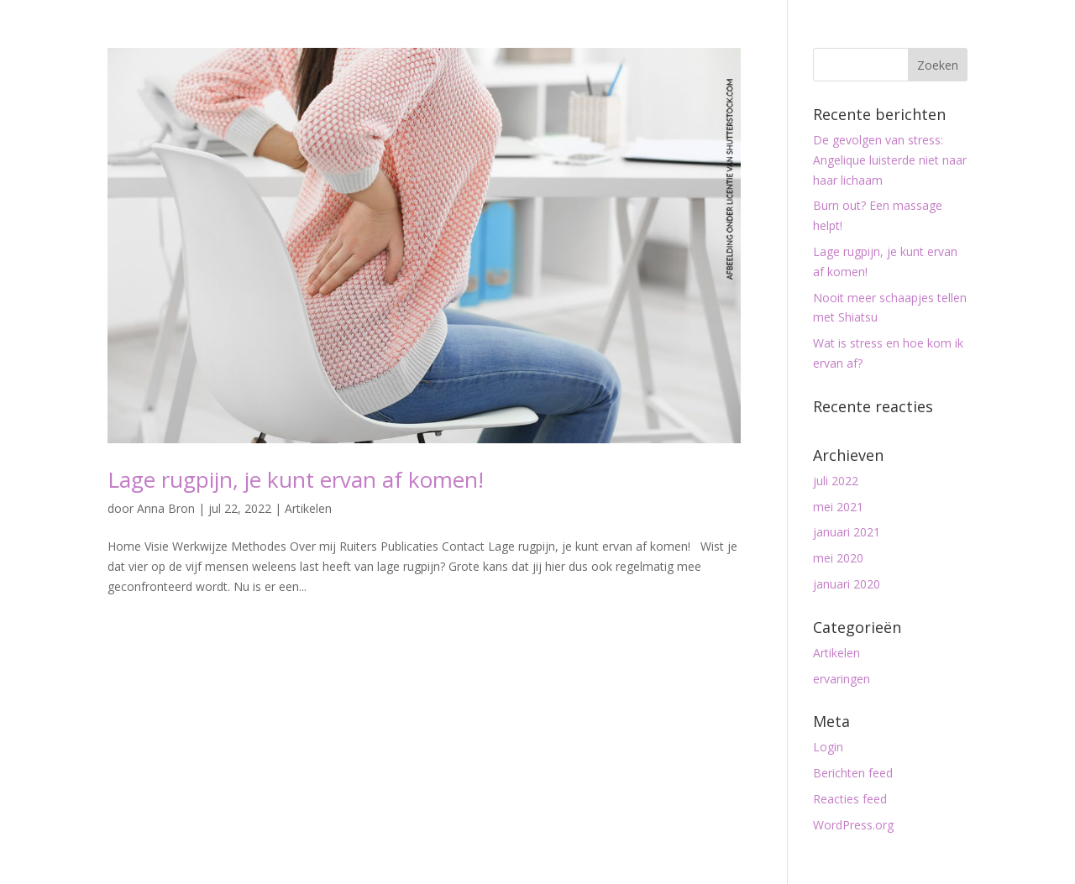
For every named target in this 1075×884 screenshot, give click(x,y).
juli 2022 (835, 481)
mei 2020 (838, 558)
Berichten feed (853, 773)
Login (828, 747)
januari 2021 (846, 532)
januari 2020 (846, 584)
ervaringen (841, 679)
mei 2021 (838, 507)
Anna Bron (166, 508)
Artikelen (308, 508)
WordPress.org (853, 825)
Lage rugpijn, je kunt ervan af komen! (296, 479)
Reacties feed (850, 799)
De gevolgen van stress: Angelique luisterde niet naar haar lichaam (890, 160)
